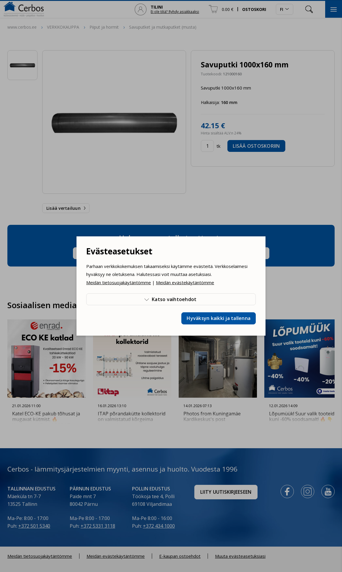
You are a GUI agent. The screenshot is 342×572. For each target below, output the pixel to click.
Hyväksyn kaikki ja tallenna (218, 318)
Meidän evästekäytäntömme (185, 282)
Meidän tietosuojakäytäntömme (118, 282)
